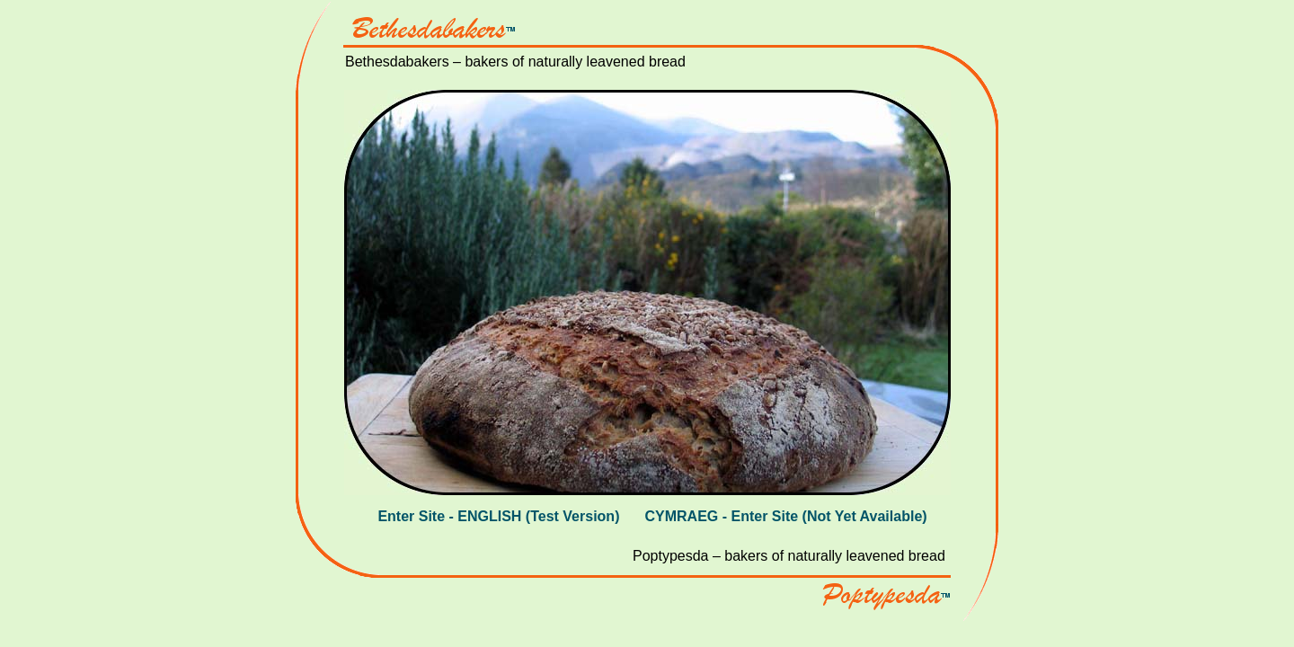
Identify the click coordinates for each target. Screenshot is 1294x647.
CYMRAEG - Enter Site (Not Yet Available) (785, 516)
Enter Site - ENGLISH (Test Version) (498, 516)
